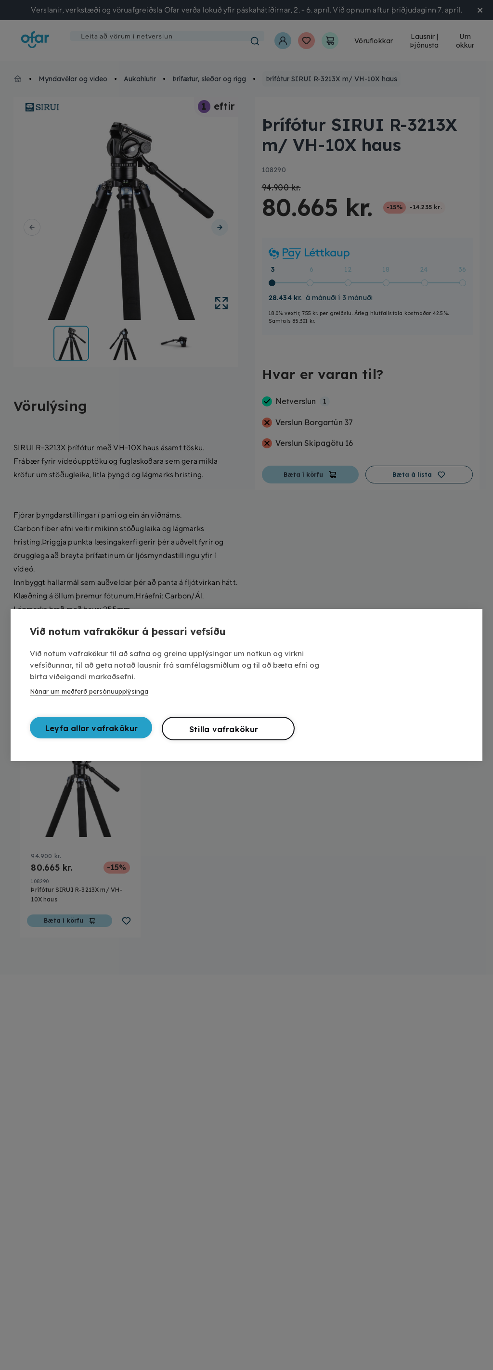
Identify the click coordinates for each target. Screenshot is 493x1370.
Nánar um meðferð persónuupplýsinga (89, 691)
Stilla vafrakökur (223, 729)
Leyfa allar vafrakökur (91, 728)
